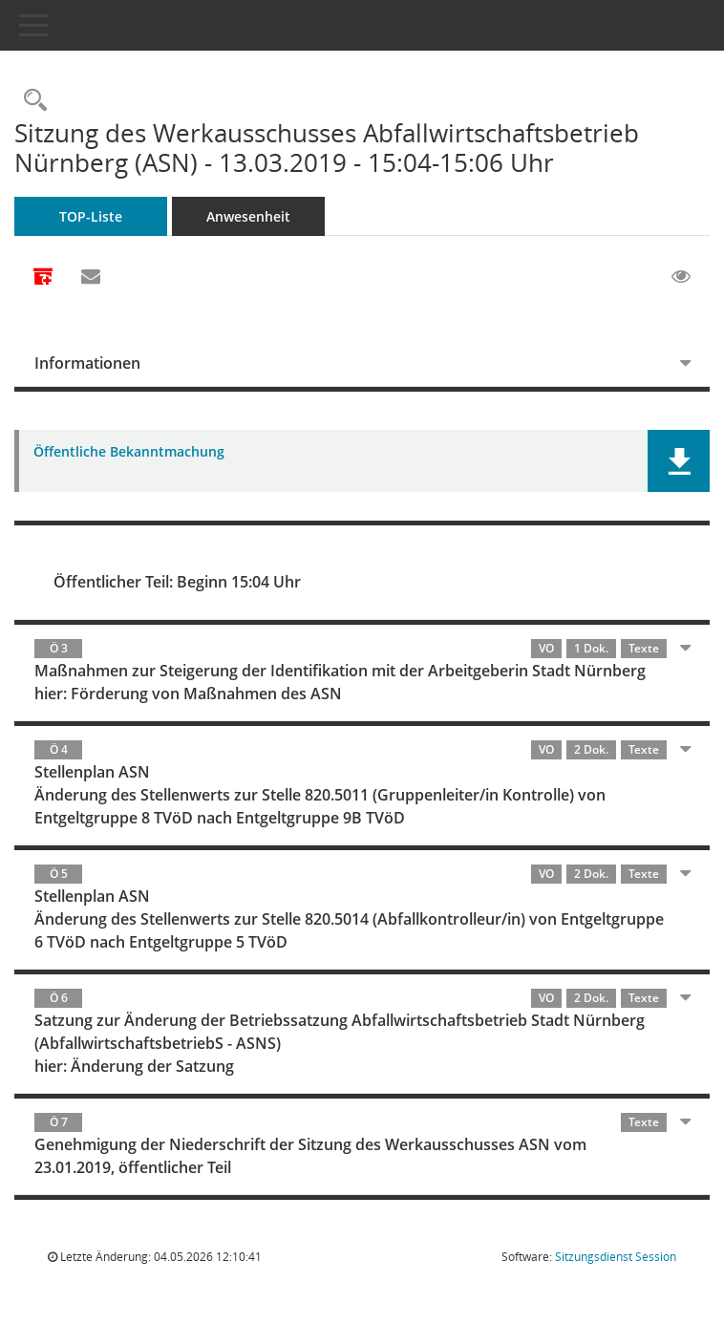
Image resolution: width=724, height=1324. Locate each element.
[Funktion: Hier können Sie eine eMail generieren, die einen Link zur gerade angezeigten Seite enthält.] (91, 277)
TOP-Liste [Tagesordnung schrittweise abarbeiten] (90, 216)
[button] (679, 461)
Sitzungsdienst (615, 1257)
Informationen (87, 363)
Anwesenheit (248, 216)
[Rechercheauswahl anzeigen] (30, 101)
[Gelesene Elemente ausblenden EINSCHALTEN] (681, 277)
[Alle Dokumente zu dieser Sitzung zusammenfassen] (43, 278)
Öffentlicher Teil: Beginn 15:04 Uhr (177, 581)
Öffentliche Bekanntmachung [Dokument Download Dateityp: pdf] (128, 452)
